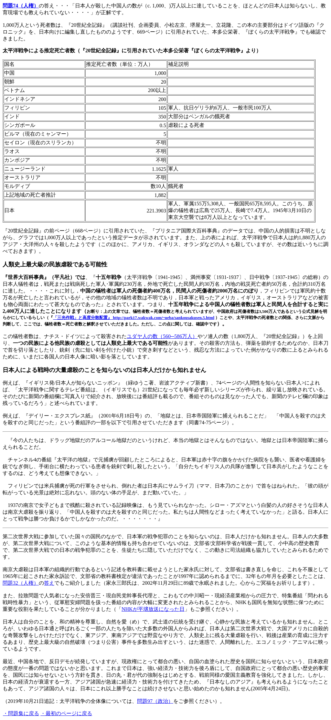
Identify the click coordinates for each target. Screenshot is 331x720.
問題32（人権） (21, 583)
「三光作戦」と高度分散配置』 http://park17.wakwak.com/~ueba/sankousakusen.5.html (133, 317)
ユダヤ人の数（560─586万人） (162, 336)
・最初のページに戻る (66, 713)
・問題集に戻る (21, 713)
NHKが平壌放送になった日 (153, 609)
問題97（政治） (155, 701)
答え (49, 583)
